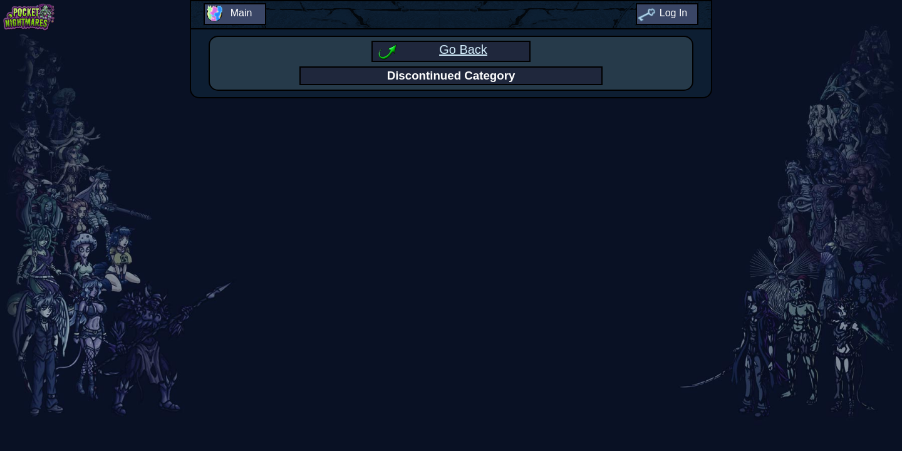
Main (241, 13)
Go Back (463, 49)
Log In (673, 13)
